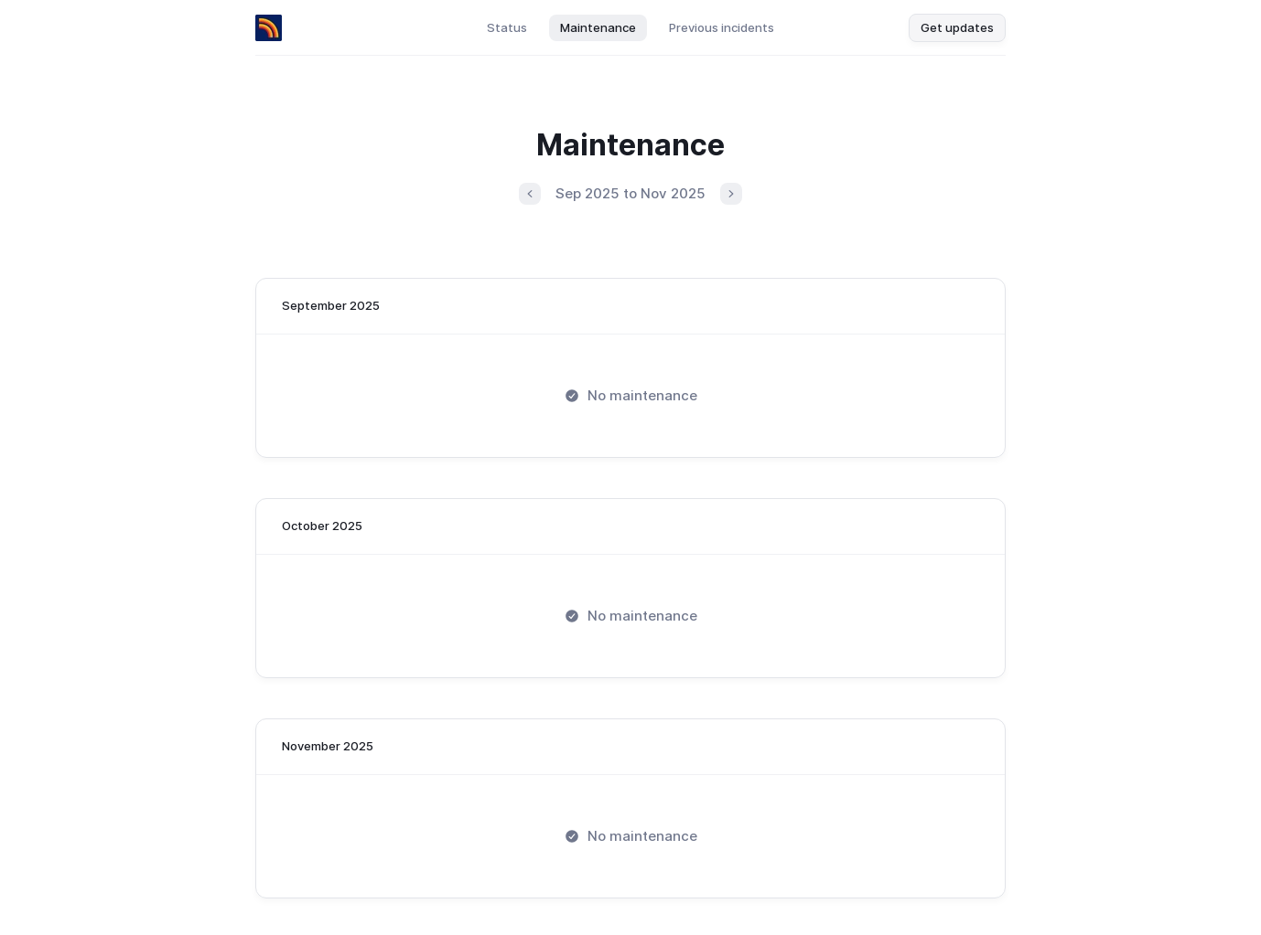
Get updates (957, 27)
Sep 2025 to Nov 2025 (630, 193)
